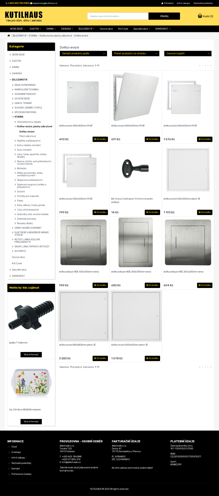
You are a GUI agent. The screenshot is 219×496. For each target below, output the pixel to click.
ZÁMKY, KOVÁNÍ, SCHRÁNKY (28, 228)
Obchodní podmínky (203, 3)
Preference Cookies (21, 474)
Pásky (20, 200)
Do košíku (100, 139)
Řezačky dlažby (25, 223)
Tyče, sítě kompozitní (28, 209)
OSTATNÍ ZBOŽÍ (22, 98)
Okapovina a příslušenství (30, 180)
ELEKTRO (35, 29)
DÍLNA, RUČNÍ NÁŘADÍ (25, 85)
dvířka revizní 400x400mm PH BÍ (75, 125)
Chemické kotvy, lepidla (29, 122)
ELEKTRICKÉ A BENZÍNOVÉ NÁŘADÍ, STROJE (32, 233)
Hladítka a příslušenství (28, 140)
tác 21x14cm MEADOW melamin (25, 409)
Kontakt (16, 468)
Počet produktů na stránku (130, 53)
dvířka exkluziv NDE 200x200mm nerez (183, 271)
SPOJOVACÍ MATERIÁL (25, 112)
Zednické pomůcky (26, 219)
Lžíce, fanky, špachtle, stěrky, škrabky (32, 155)
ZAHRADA (67, 29)
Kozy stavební (24, 150)
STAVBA (33, 35)
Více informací (31, 354)
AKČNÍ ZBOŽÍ (17, 29)
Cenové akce (106, 29)
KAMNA (51, 29)
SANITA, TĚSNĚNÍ (23, 103)
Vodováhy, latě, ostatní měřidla (32, 214)
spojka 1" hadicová (18, 342)
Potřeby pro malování (28, 196)
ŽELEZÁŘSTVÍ (86, 29)
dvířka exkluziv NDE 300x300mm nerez (79, 271)
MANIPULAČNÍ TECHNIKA (27, 89)
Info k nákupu (183, 3)
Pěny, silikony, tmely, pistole (31, 205)
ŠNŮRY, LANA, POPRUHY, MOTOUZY (32, 246)
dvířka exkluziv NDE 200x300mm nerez (131, 271)
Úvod (14, 446)
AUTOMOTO (20, 251)
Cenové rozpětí (176, 53)
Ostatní (21, 191)
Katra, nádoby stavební (29, 145)
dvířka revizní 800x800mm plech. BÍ (77, 345)
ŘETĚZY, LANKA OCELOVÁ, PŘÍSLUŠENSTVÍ (27, 240)
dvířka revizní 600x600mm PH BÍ (180, 125)
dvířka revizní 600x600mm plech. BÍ (129, 345)
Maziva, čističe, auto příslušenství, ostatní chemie (34, 162)
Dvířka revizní (81, 35)
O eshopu (16, 452)
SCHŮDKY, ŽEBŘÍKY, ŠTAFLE (28, 107)
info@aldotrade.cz (71, 462)
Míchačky (21, 168)
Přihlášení (168, 3)
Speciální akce (141, 29)
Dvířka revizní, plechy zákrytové (56, 35)
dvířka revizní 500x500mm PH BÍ (75, 199)
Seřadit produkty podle (75, 53)
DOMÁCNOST (162, 29)
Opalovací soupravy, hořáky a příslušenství (31, 185)
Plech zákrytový (27, 136)
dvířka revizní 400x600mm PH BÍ (127, 125)
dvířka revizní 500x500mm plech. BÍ (182, 199)
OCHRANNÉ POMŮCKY (25, 94)
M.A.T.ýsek (123, 29)
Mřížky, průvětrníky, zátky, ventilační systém (30, 174)
